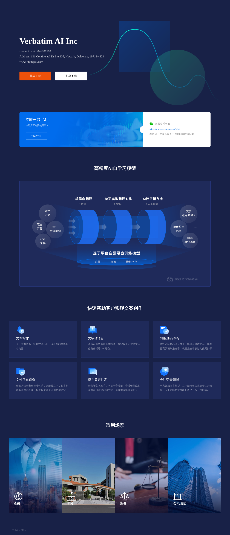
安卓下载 (71, 75)
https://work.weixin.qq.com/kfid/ (165, 129)
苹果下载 (35, 75)
